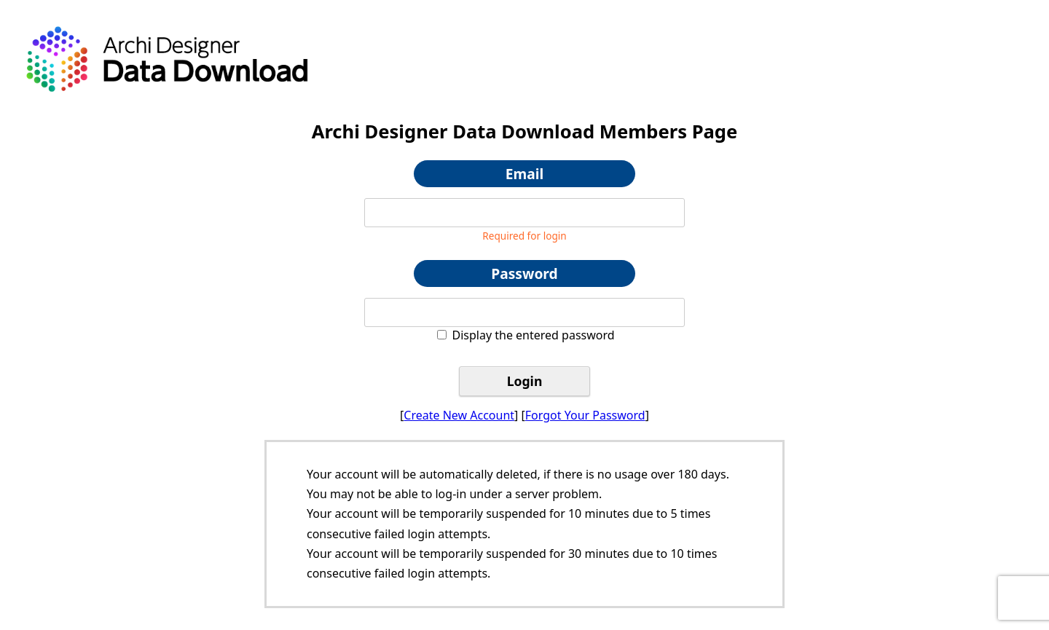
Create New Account (459, 415)
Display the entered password (533, 335)
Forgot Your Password (585, 415)
